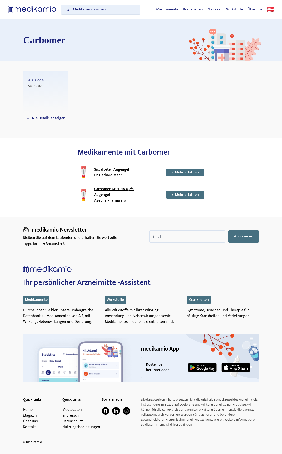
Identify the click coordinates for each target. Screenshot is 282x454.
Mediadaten (72, 410)
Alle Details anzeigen (45, 118)
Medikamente (167, 9)
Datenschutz (72, 421)
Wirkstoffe (234, 9)
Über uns (255, 9)
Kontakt (29, 427)
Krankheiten (193, 9)
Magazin (214, 9)
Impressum (71, 416)
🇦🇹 (270, 9)
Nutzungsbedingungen (81, 427)
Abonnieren (243, 236)
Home (28, 410)
